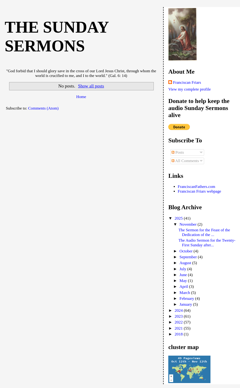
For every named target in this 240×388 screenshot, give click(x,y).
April (184, 286)
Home (81, 97)
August (186, 263)
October (187, 251)
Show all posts (91, 86)
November (189, 224)
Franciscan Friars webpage (199, 191)
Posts (178, 152)
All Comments (185, 161)
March (185, 292)
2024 (179, 310)
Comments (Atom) (43, 108)
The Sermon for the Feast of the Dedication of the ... (204, 232)
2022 (179, 322)
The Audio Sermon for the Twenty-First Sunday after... (207, 242)
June (184, 275)
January (186, 304)
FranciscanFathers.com (196, 186)
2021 (179, 328)
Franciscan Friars (187, 82)
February (187, 298)
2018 (179, 334)
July (183, 269)
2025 (179, 218)
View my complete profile (189, 89)
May (184, 280)
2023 (179, 316)
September (189, 257)
